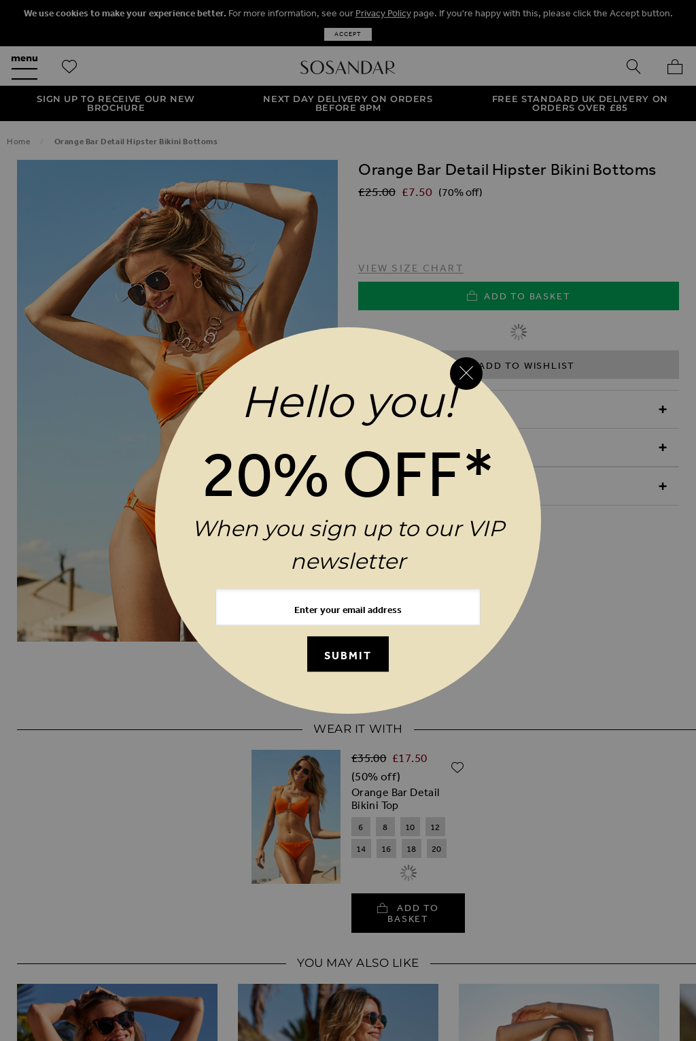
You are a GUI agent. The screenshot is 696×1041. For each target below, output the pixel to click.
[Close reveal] (466, 373)
